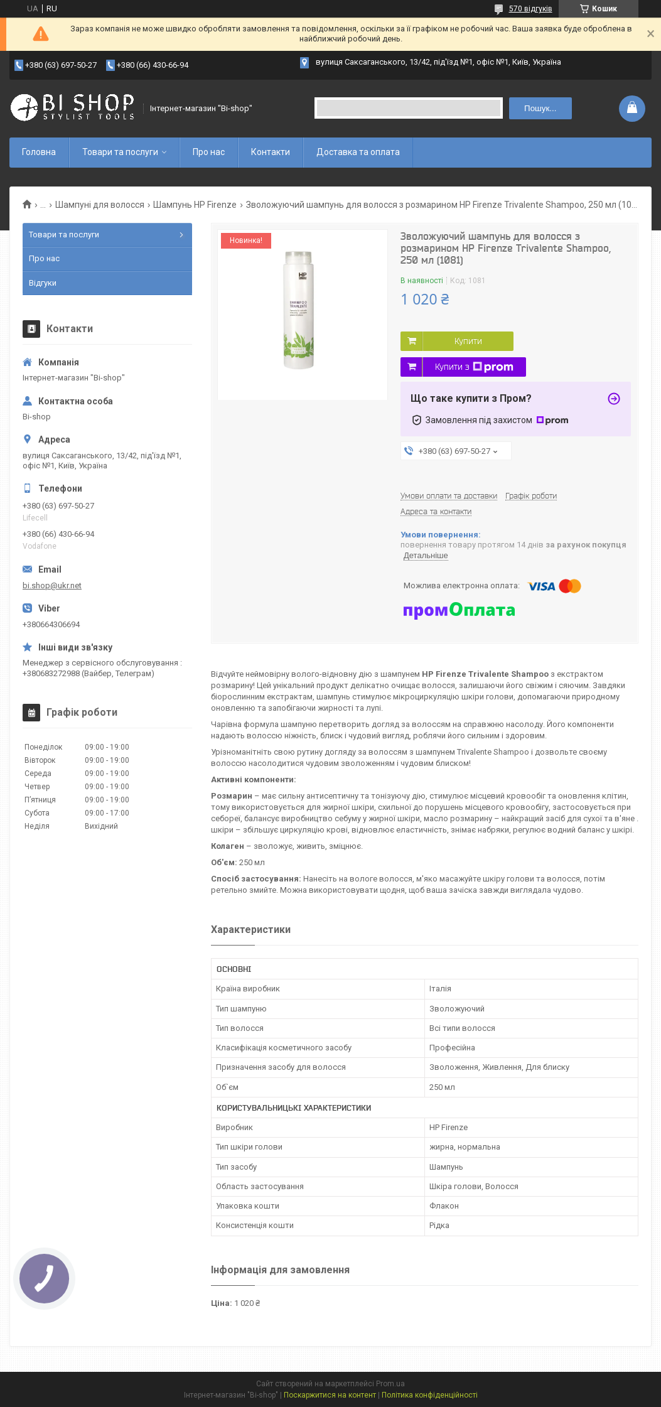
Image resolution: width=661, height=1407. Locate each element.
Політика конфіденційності (430, 1395)
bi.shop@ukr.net (52, 585)
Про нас (209, 152)
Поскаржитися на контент (330, 1395)
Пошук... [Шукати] (540, 108)
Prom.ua (390, 1383)
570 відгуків (530, 8)
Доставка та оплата (358, 152)
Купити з (474, 367)
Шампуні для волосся (99, 205)
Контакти (270, 152)
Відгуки (42, 283)
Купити (468, 341)
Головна (39, 152)
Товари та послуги (120, 152)
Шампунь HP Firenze (195, 205)
